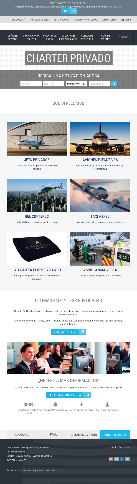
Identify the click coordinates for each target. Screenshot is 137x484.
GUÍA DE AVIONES (105, 37)
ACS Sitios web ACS (16, 460)
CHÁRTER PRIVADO (13, 37)
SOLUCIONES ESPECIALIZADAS (68, 37)
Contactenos (13, 447)
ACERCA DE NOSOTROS (87, 37)
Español (126, 19)
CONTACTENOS (109, 19)
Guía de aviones (23, 455)
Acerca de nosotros (42, 455)
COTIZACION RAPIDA (65, 395)
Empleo (10, 455)
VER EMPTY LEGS (65, 331)
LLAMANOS (22, 434)
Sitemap (25, 447)
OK (66, 11)
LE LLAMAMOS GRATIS (84, 434)
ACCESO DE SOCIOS (40, 19)
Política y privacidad (39, 447)
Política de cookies (16, 451)
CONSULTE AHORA (115, 434)
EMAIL (53, 434)
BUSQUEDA (17, 19)
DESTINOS (124, 37)
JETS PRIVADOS (62, 19)
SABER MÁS (114, 6)
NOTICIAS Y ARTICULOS (85, 19)
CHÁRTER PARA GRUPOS (31, 37)
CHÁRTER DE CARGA (50, 37)
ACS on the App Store (99, 450)
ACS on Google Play (120, 450)
